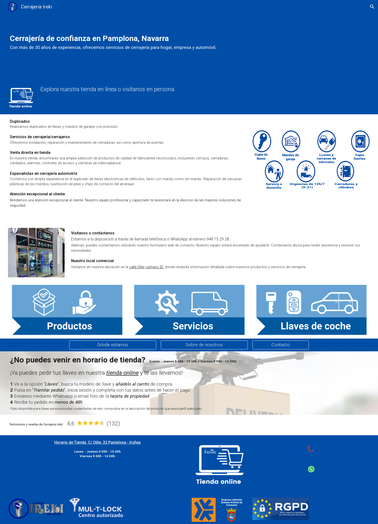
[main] (158, 41)
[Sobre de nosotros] (204, 345)
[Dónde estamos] (112, 345)
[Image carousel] (36, 253)
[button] (372, 7)
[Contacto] (281, 345)
